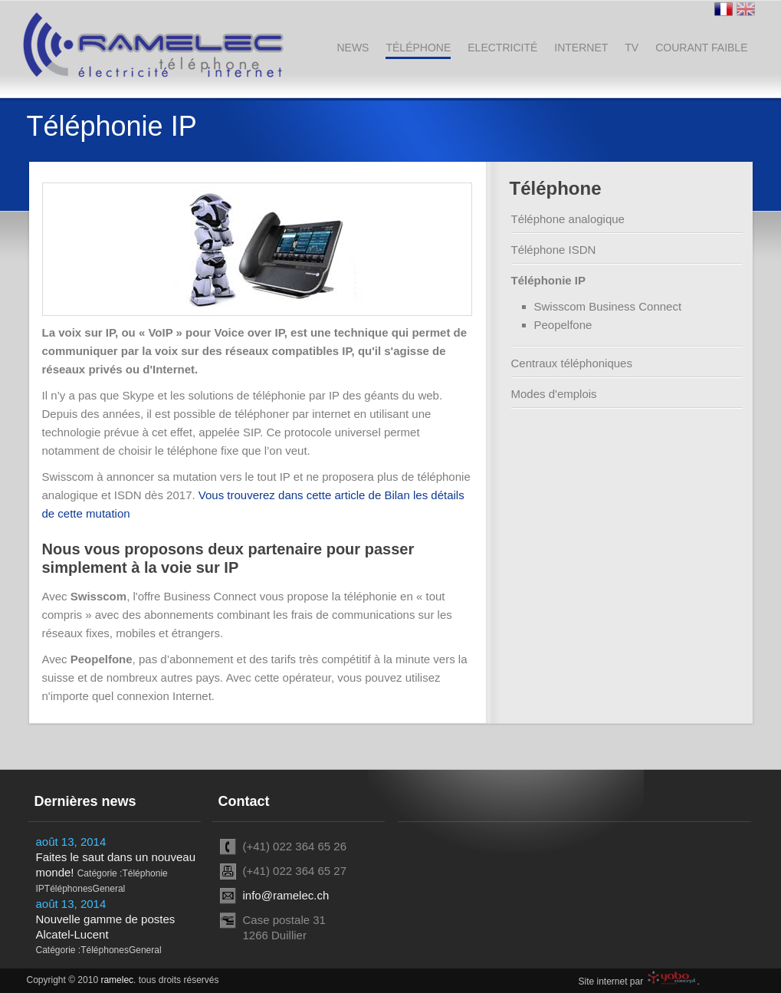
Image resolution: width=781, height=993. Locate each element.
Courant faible (701, 47)
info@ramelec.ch (286, 895)
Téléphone (418, 47)
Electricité (502, 47)
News (352, 47)
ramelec (116, 980)
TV (631, 47)
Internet (581, 47)
